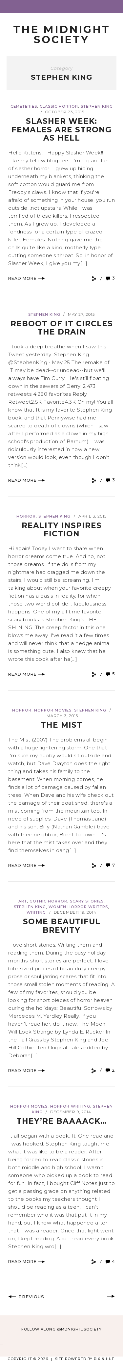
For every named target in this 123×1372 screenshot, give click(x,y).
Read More (26, 278)
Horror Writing (70, 1106)
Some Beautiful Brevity (61, 925)
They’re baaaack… (61, 1121)
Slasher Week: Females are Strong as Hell (61, 130)
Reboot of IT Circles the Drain (61, 327)
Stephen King (97, 106)
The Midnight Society (61, 34)
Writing (36, 912)
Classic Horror (59, 106)
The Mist (61, 725)
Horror (26, 516)
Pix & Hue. (104, 1359)
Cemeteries (23, 106)
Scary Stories (87, 901)
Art (22, 901)
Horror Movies (53, 710)
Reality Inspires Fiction (62, 529)
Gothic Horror (48, 901)
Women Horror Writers (78, 906)
